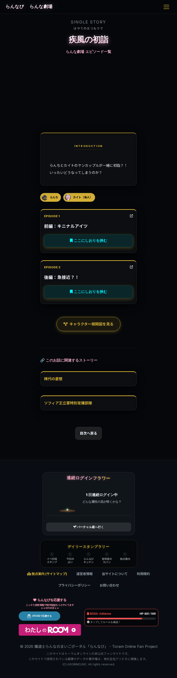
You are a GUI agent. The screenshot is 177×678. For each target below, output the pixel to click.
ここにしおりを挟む (88, 241)
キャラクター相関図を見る (88, 324)
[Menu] (166, 6)
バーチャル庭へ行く (88, 527)
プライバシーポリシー (74, 585)
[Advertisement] (88, 93)
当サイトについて (115, 574)
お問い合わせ (109, 585)
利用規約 (143, 574)
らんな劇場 (51, 6)
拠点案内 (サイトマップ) (47, 574)
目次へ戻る (88, 433)
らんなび (15, 6)
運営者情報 (84, 574)
